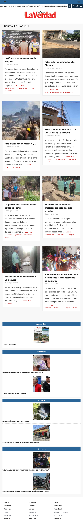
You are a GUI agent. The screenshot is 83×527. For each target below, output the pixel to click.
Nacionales (32, 512)
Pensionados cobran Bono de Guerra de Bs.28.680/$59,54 (22, 373)
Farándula (32, 518)
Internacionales (34, 515)
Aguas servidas (49, 234)
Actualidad (57, 509)
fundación (57, 308)
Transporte (7, 509)
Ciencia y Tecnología (61, 512)
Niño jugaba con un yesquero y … (20, 143)
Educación (7, 506)
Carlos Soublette (23, 88)
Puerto (6, 512)
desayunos (48, 308)
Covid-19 (57, 518)
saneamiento (28, 235)
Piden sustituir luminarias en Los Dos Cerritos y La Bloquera (60, 131)
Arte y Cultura (59, 515)
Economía (32, 502)
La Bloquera (68, 92)
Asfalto (47, 92)
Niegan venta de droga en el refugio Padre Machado (21, 442)
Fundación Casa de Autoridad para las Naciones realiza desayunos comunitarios (61, 278)
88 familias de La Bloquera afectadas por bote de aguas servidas (58, 208)
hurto (32, 88)
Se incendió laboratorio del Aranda (15, 421)
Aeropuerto (7, 515)
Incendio (7, 167)
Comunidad (60, 234)
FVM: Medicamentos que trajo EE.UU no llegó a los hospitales (25, 491)
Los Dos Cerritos (60, 159)
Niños (75, 308)
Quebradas (18, 235)
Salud (56, 502)
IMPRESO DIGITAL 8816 (9, 345)
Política (6, 502)
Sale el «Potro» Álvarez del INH (14, 394)
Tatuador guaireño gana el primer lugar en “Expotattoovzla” (25, 470)
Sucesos (7, 518)
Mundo (31, 509)
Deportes (32, 506)
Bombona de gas (10, 88)
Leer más (20, 85)
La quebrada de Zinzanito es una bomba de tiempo (20, 206)
